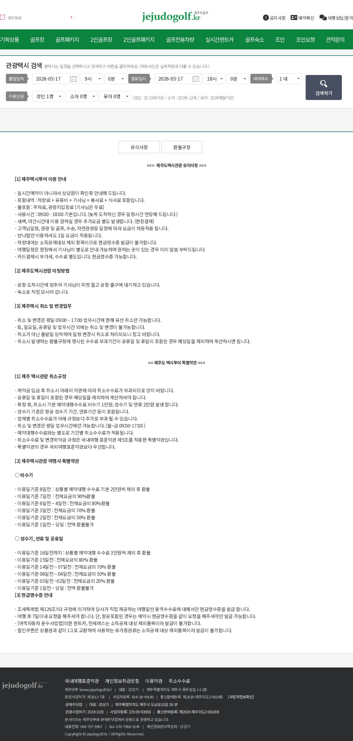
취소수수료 (179, 680)
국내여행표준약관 (82, 680)
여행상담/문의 (336, 18)
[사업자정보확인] (241, 697)
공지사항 (274, 18)
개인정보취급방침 (122, 680)
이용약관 (153, 680)
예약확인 (302, 18)
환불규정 (181, 147)
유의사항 (139, 147)
